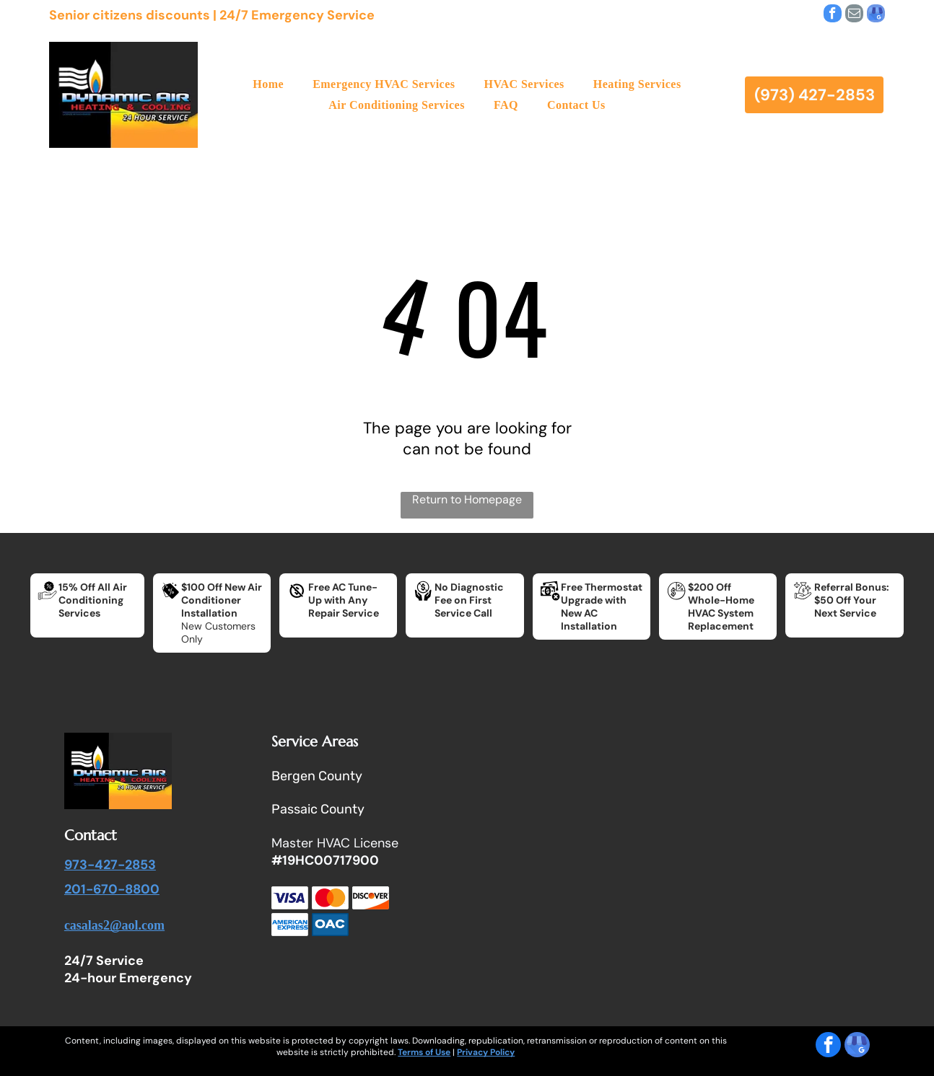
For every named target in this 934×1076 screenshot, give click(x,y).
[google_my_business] (876, 15)
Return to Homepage (467, 499)
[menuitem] (268, 84)
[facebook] (833, 15)
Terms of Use (424, 1052)
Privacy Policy (486, 1052)
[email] (854, 15)
